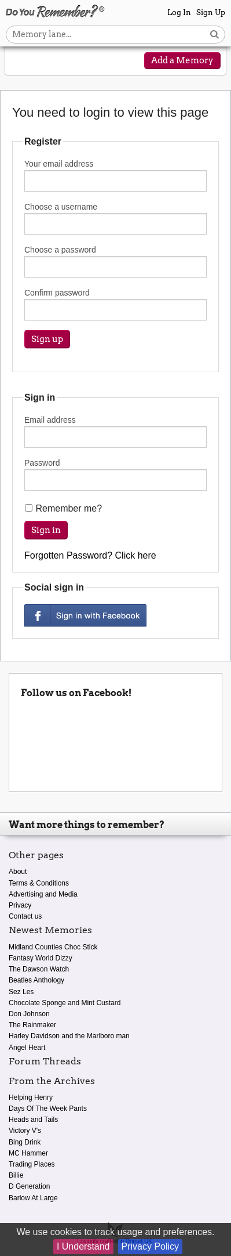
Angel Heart (27, 1047)
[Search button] (214, 34)
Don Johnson (29, 1014)
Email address (115, 431)
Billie (16, 1175)
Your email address (115, 175)
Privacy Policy (150, 1246)
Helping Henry (31, 1097)
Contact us (25, 916)
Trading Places (32, 1164)
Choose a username (115, 218)
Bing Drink (25, 1142)
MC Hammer (28, 1153)
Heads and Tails (33, 1119)
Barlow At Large (33, 1198)
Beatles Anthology (36, 980)
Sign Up (210, 12)
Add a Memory (182, 60)
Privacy (20, 905)
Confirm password (115, 304)
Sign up (47, 339)
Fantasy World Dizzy (40, 958)
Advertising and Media (43, 894)
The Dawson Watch (39, 969)
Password (115, 474)
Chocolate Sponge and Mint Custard (64, 1003)
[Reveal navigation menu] (22, 61)
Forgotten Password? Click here (90, 555)
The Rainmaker (32, 1025)
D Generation (29, 1186)
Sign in (46, 530)
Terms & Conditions (39, 883)
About (18, 872)
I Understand (83, 1246)
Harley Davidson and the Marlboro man (69, 1036)
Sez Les (21, 992)
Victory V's (25, 1131)
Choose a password (115, 261)
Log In (179, 12)
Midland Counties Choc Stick (53, 947)
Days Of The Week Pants (48, 1108)
